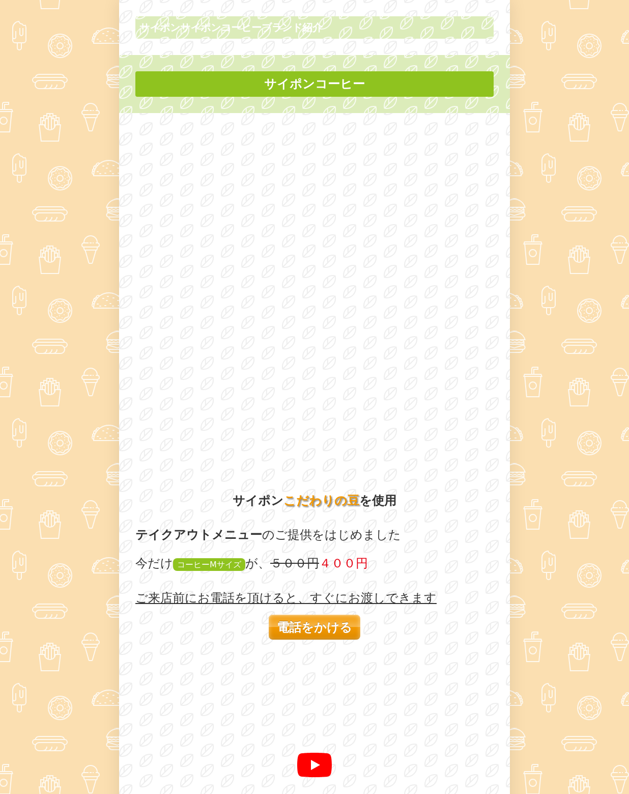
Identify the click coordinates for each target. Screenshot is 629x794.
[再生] (314, 418)
